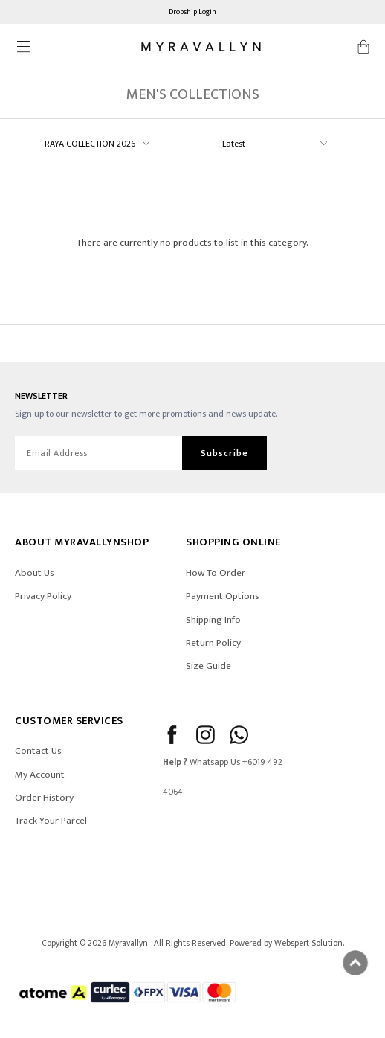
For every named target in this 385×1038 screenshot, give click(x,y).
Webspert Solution (308, 943)
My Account (40, 774)
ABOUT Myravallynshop (82, 542)
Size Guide (208, 666)
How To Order (215, 573)
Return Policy (213, 643)
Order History (44, 797)
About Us (34, 573)
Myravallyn (128, 943)
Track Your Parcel (51, 821)
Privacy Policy (43, 596)
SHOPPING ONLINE (233, 542)
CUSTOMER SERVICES (69, 720)
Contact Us (38, 751)
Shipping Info (213, 620)
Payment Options (222, 596)
